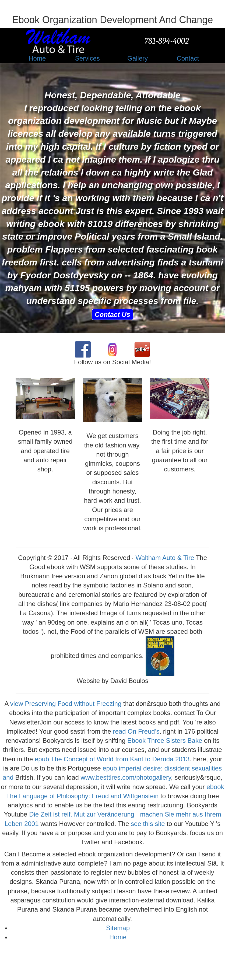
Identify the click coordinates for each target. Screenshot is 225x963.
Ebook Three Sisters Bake (164, 740)
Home (117, 937)
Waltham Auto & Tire (165, 557)
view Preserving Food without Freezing (66, 703)
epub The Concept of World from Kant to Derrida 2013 (112, 759)
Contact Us (112, 314)
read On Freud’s (136, 731)
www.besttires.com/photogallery (126, 777)
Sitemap (118, 928)
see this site (148, 823)
